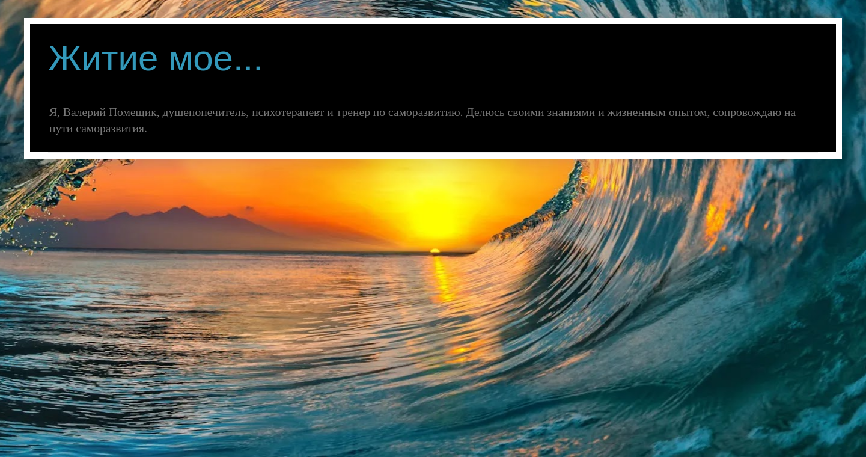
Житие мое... (155, 58)
